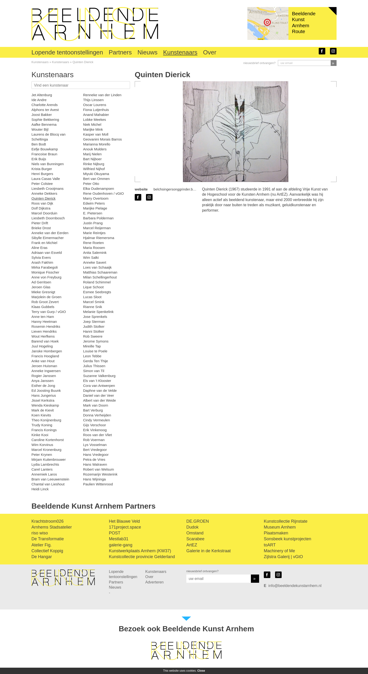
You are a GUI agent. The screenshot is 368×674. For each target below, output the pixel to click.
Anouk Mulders (95, 149)
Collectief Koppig (47, 550)
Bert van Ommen (96, 179)
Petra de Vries (94, 459)
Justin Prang (93, 223)
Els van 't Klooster (97, 381)
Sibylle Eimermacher (47, 238)
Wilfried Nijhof (94, 169)
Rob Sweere (93, 336)
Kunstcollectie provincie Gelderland (142, 556)
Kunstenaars (180, 52)
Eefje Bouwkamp (44, 149)
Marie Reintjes (94, 233)
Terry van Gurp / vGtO (48, 312)
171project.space (125, 527)
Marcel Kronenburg (46, 450)
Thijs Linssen (93, 100)
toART (270, 545)
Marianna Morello (96, 144)
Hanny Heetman (44, 322)
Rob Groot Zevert (45, 302)
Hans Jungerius (43, 395)
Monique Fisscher (45, 272)
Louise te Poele (95, 351)
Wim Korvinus (42, 445)
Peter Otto (91, 184)
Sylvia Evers (41, 257)
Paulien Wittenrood (98, 484)
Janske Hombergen (46, 351)
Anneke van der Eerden (50, 233)
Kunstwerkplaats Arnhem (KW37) (140, 550)
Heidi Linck (40, 489)
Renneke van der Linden (102, 95)
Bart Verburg (93, 410)
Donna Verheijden (97, 415)
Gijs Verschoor (94, 425)
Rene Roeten (93, 243)
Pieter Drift (39, 223)
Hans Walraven (95, 464)
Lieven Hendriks (44, 331)
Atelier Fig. (41, 545)
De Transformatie (47, 539)
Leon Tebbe (92, 356)
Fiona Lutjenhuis (96, 110)
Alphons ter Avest (45, 110)
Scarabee (195, 539)
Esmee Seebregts (97, 292)
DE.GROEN (197, 521)
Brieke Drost (41, 228)
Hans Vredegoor (96, 455)
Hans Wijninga (94, 479)
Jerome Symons (95, 341)
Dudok (192, 527)
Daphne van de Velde (100, 390)
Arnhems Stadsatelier (51, 527)
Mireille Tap (92, 346)
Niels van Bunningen (47, 164)
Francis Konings (44, 430)
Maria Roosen (94, 248)
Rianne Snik (92, 307)
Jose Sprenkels (95, 317)
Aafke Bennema (44, 124)
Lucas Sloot (92, 297)
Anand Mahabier (96, 115)
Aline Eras (39, 248)
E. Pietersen (92, 213)
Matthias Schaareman (100, 272)
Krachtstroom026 (47, 521)
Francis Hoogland (45, 356)
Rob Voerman (94, 440)
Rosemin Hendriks (45, 326)
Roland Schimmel (97, 282)
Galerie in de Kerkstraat (208, 550)
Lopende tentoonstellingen (67, 52)
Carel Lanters (42, 469)
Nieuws (147, 52)
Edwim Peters (94, 203)
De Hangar (41, 556)
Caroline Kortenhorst (47, 440)
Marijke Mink (93, 129)
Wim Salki (91, 257)
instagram (333, 51)
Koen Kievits (41, 415)
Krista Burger (41, 169)
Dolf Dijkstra (40, 208)
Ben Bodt (38, 144)
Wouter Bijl (39, 129)
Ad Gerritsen (41, 282)
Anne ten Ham (42, 317)
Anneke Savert (94, 262)
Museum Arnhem (280, 527)
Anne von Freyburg (46, 277)
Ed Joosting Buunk (46, 390)
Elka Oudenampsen (98, 188)
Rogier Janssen (43, 376)
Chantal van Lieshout (48, 484)
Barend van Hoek (45, 341)
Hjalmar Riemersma (98, 238)
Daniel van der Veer (98, 395)
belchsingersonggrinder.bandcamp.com (184, 189)
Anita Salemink (95, 253)
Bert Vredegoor (95, 450)
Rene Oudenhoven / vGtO (103, 193)
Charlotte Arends (44, 105)
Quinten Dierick (83, 62)
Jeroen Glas (40, 287)
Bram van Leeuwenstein (50, 479)
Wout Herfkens (43, 336)
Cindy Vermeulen (96, 420)
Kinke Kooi (39, 435)
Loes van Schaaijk (97, 267)
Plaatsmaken (276, 533)
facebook (322, 51)
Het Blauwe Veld (124, 521)
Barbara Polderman (98, 218)
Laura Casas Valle (45, 179)
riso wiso (39, 533)
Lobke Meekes (94, 120)
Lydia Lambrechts (45, 464)
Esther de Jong (43, 386)
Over (209, 52)
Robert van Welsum (98, 469)
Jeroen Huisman (44, 366)
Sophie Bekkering (45, 120)
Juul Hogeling (42, 346)
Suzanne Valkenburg (99, 376)
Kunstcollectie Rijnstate (285, 521)
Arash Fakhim (42, 262)
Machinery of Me (279, 550)
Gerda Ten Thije (95, 361)
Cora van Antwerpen (99, 386)
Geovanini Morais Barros (102, 139)
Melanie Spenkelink (98, 312)
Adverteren (154, 582)
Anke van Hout (42, 361)
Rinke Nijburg (93, 164)
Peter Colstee (42, 184)
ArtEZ (191, 545)
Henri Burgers (42, 174)
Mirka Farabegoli (44, 267)
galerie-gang (120, 545)
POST (114, 533)
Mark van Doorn (95, 405)
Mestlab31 (118, 539)
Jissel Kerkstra (42, 400)
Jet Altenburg (41, 95)
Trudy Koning (41, 425)
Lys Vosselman (95, 445)
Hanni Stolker (93, 331)
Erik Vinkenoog (95, 430)
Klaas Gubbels (42, 307)
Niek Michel (92, 124)
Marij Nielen (92, 154)
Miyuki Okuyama (96, 174)
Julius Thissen (94, 366)
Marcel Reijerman (97, 228)
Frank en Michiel (44, 243)
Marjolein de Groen (46, 297)
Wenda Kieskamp (45, 405)
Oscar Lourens (94, 105)
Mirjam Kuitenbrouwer (48, 459)
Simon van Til (93, 371)
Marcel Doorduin (44, 213)
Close (201, 670)
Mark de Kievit (42, 410)
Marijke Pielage (95, 208)
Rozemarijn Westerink (100, 474)
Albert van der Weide (99, 400)
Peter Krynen (41, 455)
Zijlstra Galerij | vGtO (283, 556)
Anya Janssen (42, 381)
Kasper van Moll (95, 134)
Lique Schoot (93, 287)
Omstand (194, 533)
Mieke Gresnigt (43, 292)
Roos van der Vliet (97, 435)
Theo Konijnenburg (46, 420)
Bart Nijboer (92, 159)
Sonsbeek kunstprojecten (287, 539)
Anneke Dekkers (44, 193)
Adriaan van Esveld (46, 253)
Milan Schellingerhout (100, 277)
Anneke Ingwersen (46, 371)
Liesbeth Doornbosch (48, 218)
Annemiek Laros (44, 474)
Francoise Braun (44, 154)
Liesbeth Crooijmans (47, 188)
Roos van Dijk (42, 203)
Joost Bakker (41, 115)
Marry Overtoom (95, 198)
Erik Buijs (38, 159)
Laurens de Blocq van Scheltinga (48, 136)
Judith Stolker (93, 326)
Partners (120, 52)
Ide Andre (38, 100)
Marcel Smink (93, 302)
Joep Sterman (94, 322)
